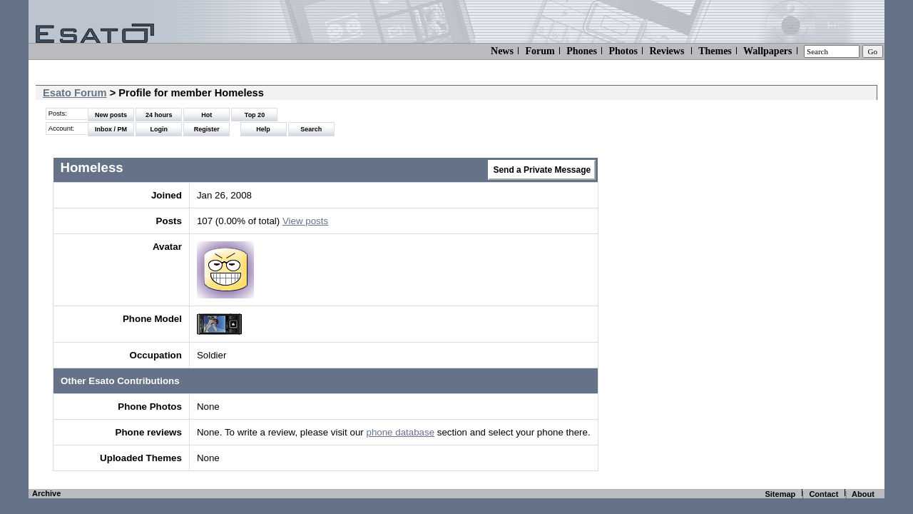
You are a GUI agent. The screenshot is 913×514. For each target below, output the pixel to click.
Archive (46, 493)
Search (311, 129)
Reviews (666, 51)
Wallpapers (767, 51)
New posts (111, 115)
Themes (715, 51)
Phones (581, 51)
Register (207, 129)
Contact (823, 494)
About (863, 494)
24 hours (159, 115)
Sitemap (780, 494)
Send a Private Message (542, 170)
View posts (305, 221)
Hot (206, 115)
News (502, 51)
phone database (400, 432)
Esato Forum (75, 93)
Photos (622, 51)
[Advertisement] (777, 271)
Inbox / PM (111, 129)
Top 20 (255, 115)
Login (159, 129)
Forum (539, 51)
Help (263, 129)
